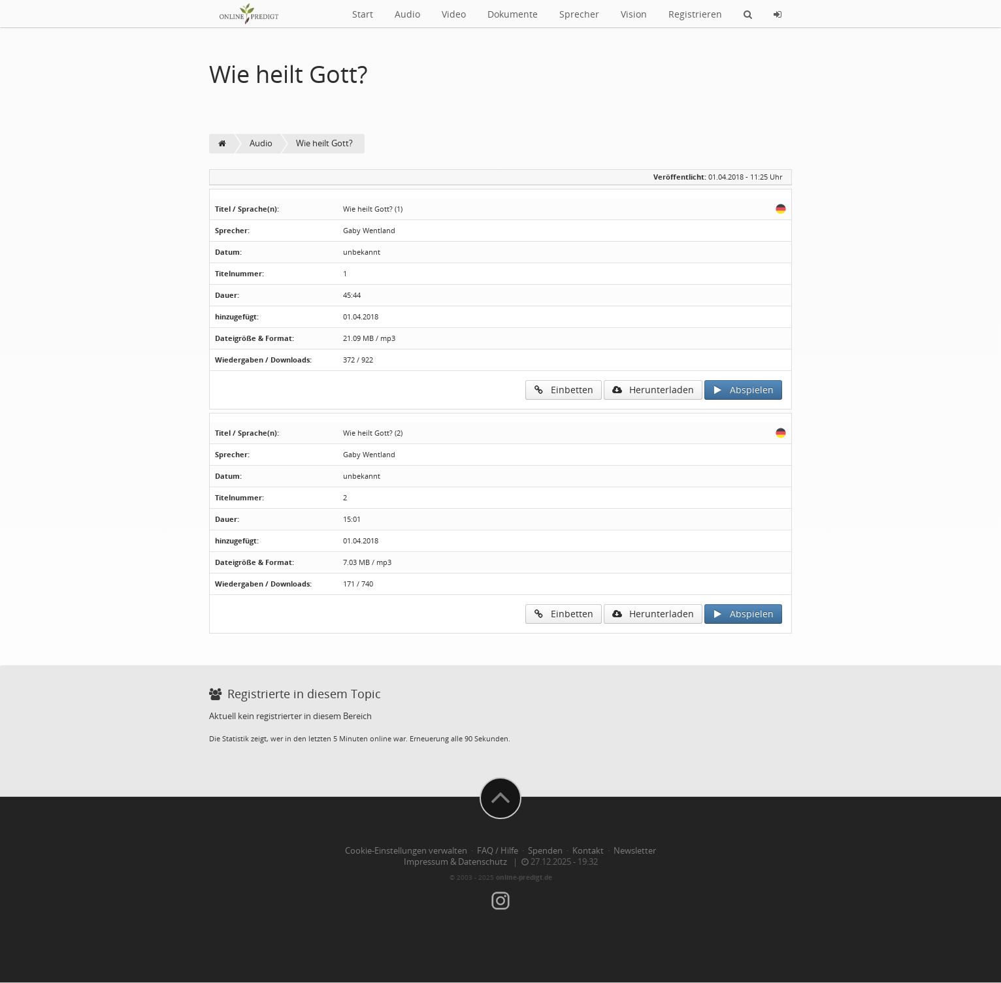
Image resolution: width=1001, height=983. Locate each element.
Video (454, 14)
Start (362, 14)
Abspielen (743, 389)
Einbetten (563, 389)
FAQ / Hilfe (497, 850)
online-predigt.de (524, 877)
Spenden (545, 850)
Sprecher (579, 14)
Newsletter (635, 850)
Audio (407, 14)
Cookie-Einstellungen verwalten (406, 850)
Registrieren (695, 14)
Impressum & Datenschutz (455, 861)
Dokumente (512, 14)
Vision (634, 14)
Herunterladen (653, 389)
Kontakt (588, 850)
